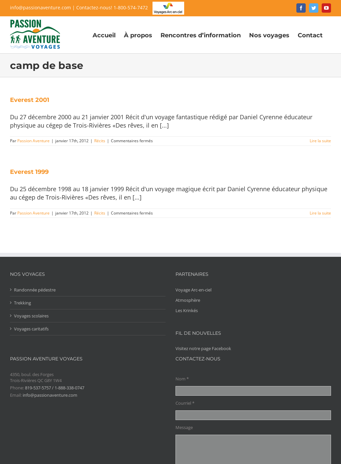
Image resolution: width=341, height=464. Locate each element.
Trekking (22, 303)
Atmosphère (187, 300)
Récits (99, 141)
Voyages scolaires (31, 316)
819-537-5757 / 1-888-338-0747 (54, 388)
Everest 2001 (29, 100)
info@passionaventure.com (40, 7)
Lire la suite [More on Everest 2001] (320, 141)
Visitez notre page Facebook (203, 348)
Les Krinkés (186, 310)
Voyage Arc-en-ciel (193, 290)
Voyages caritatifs (31, 329)
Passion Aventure (33, 141)
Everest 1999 (29, 172)
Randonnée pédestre (35, 290)
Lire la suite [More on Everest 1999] (320, 213)
